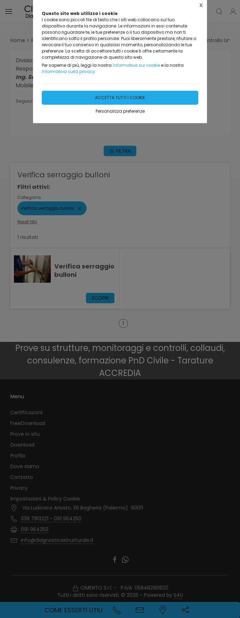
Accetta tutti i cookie (120, 98)
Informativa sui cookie (136, 65)
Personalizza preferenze (120, 111)
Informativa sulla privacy (68, 71)
